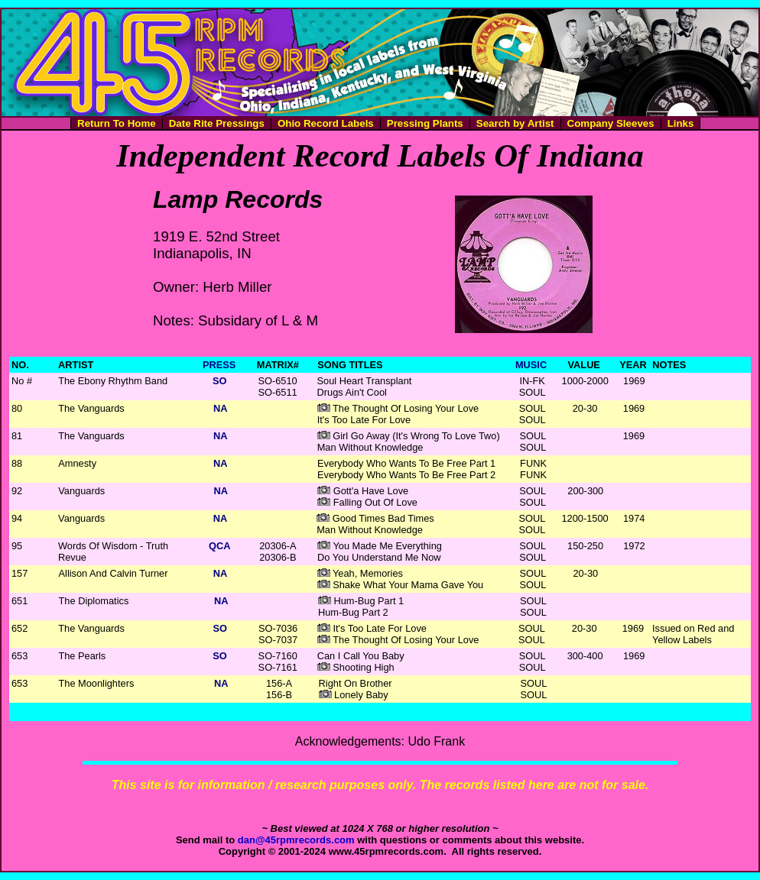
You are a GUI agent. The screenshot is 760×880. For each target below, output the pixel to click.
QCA (219, 546)
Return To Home (116, 123)
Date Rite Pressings (217, 123)
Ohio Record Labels (326, 123)
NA (220, 408)
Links (680, 123)
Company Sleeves (610, 123)
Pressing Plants (425, 123)
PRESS (219, 364)
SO (220, 381)
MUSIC (531, 364)
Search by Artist (515, 123)
